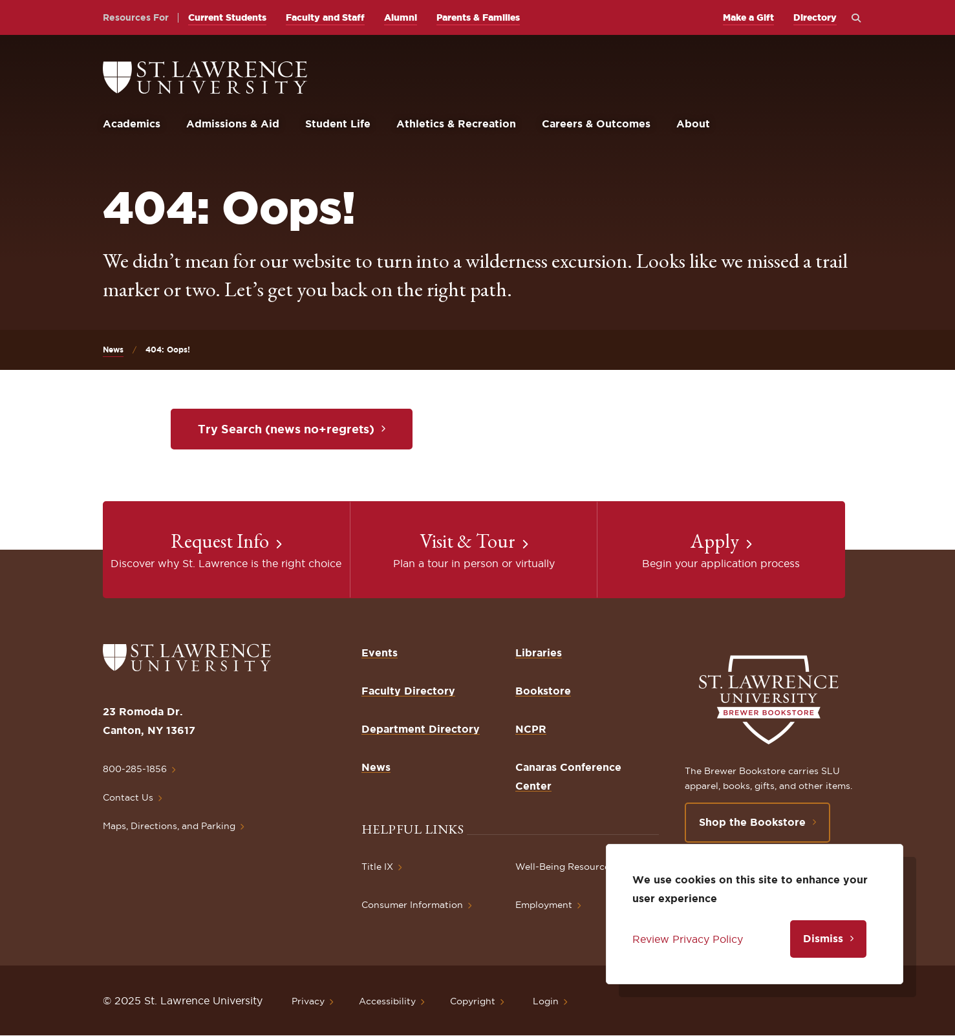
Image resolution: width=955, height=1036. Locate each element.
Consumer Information (412, 905)
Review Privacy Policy (687, 939)
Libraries (538, 652)
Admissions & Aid (232, 123)
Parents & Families (478, 17)
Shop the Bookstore (752, 822)
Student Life (337, 123)
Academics (131, 123)
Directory (815, 17)
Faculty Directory (408, 690)
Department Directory (420, 729)
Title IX (377, 866)
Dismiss (823, 938)
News (113, 349)
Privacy (308, 1001)
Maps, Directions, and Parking (169, 826)
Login (546, 1001)
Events (379, 652)
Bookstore (543, 690)
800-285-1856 (135, 769)
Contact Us (128, 797)
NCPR (530, 729)
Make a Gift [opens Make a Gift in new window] (748, 17)
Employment (543, 905)
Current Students (227, 17)
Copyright (472, 1001)
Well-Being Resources (564, 866)
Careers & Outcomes (596, 123)
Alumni (400, 17)
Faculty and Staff (325, 17)
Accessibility (387, 1001)
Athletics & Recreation (456, 123)
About (693, 123)
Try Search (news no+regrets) (286, 428)
